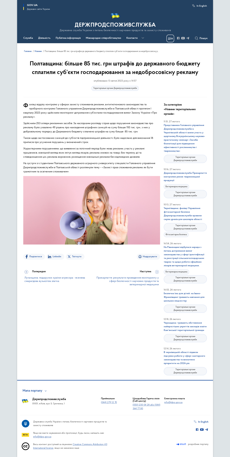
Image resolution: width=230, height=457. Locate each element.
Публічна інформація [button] (68, 38)
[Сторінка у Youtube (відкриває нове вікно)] (183, 38)
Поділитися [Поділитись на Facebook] (35, 256)
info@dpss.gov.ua (173, 402)
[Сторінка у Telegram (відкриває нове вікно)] (188, 38)
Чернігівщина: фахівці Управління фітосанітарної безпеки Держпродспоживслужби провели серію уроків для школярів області (183, 214)
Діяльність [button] (44, 38)
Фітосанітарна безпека (176, 234)
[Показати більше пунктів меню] (143, 38)
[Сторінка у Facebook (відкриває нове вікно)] (178, 38)
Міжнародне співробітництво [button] (103, 38)
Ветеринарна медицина (176, 187)
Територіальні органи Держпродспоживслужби (115, 88)
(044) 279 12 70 (109, 402)
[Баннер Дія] (170, 38)
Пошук (204, 38)
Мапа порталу (32, 391)
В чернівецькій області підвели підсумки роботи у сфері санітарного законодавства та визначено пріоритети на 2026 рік (184, 358)
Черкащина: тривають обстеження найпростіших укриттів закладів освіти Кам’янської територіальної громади (185, 327)
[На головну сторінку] (115, 21)
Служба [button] (28, 38)
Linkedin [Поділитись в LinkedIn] (57, 256)
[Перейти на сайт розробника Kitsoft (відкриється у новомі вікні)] (182, 444)
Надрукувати (150, 256)
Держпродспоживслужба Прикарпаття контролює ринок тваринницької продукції (185, 177)
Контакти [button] (132, 38)
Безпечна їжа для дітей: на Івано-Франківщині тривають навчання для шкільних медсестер (184, 297)
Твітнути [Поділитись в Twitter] (76, 256)
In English (202, 6)
